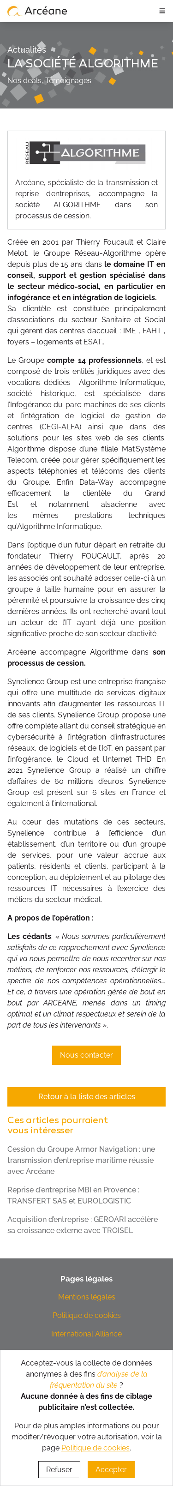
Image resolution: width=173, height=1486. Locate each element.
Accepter (111, 1469)
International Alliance (86, 1334)
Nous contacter (86, 1055)
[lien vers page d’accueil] (37, 10)
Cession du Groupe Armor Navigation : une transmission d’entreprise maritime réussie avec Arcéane (81, 1160)
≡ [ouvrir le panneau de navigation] (162, 11)
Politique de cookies (87, 1315)
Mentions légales (86, 1297)
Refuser (59, 1469)
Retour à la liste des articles (86, 1096)
